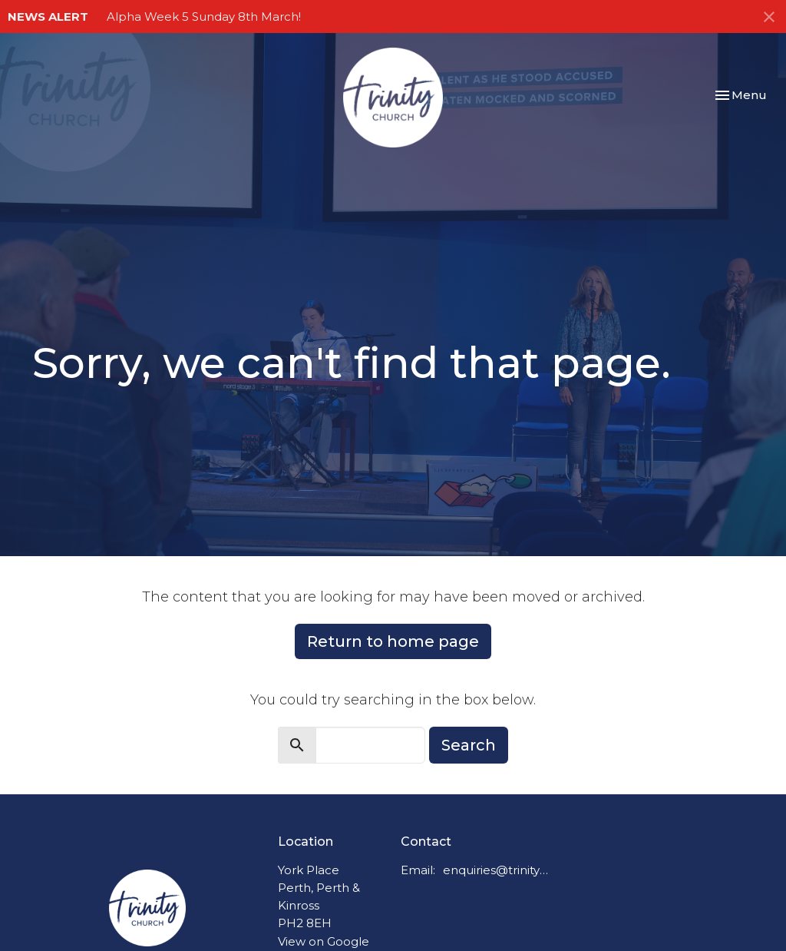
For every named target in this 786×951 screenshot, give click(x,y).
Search (468, 745)
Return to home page (393, 641)
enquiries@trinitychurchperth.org (496, 870)
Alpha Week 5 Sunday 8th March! (204, 16)
